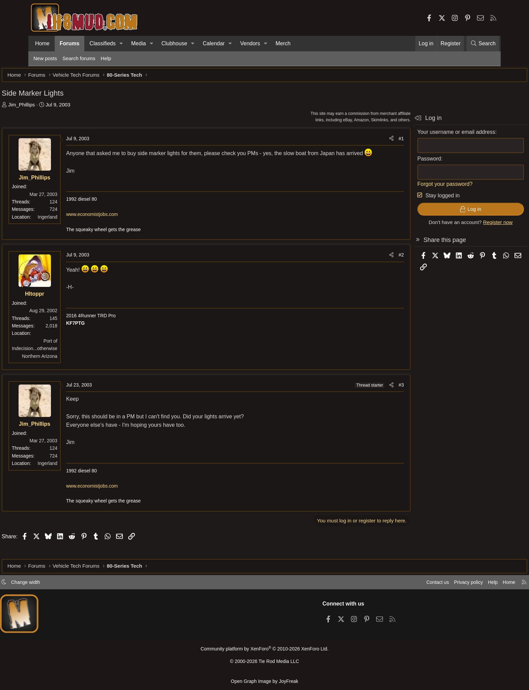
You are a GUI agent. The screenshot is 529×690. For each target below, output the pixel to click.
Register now (466, 225)
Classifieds (102, 43)
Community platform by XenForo (264, 651)
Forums (70, 43)
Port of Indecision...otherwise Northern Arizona (66, 360)
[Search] (483, 43)
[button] (121, 43)
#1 (369, 142)
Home (42, 43)
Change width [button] (57, 584)
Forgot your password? (413, 187)
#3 (369, 397)
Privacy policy (435, 584)
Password (397, 162)
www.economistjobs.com (123, 226)
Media (138, 43)
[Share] (359, 142)
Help (106, 58)
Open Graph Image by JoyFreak (264, 681)
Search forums (78, 58)
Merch (283, 43)
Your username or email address (425, 135)
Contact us (402, 584)
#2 (369, 267)
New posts (45, 58)
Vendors (250, 43)
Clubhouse (174, 43)
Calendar (214, 43)
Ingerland (79, 220)
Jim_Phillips (53, 108)
